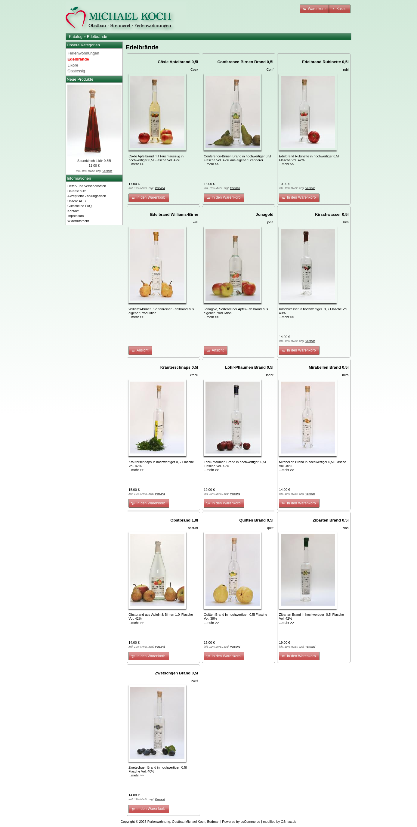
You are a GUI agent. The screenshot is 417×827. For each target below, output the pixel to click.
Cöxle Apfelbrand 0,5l (178, 62)
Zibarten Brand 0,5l (330, 520)
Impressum (75, 216)
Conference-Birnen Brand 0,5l (245, 62)
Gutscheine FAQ (79, 206)
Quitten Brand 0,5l (256, 520)
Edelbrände (97, 36)
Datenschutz (76, 191)
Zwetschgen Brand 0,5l (176, 673)
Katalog (75, 36)
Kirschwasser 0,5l (331, 214)
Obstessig (76, 71)
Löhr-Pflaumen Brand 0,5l (249, 367)
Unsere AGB (76, 201)
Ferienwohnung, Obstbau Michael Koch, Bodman (183, 821)
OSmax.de (288, 821)
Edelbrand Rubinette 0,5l (325, 62)
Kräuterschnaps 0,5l (179, 367)
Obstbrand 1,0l (184, 520)
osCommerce (250, 821)
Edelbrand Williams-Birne (174, 214)
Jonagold (264, 214)
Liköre (72, 65)
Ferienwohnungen (83, 53)
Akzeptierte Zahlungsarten (86, 196)
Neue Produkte (80, 79)
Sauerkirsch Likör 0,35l (94, 161)
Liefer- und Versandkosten (86, 186)
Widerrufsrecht (78, 221)
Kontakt (73, 211)
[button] (314, 9)
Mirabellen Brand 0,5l (329, 367)
